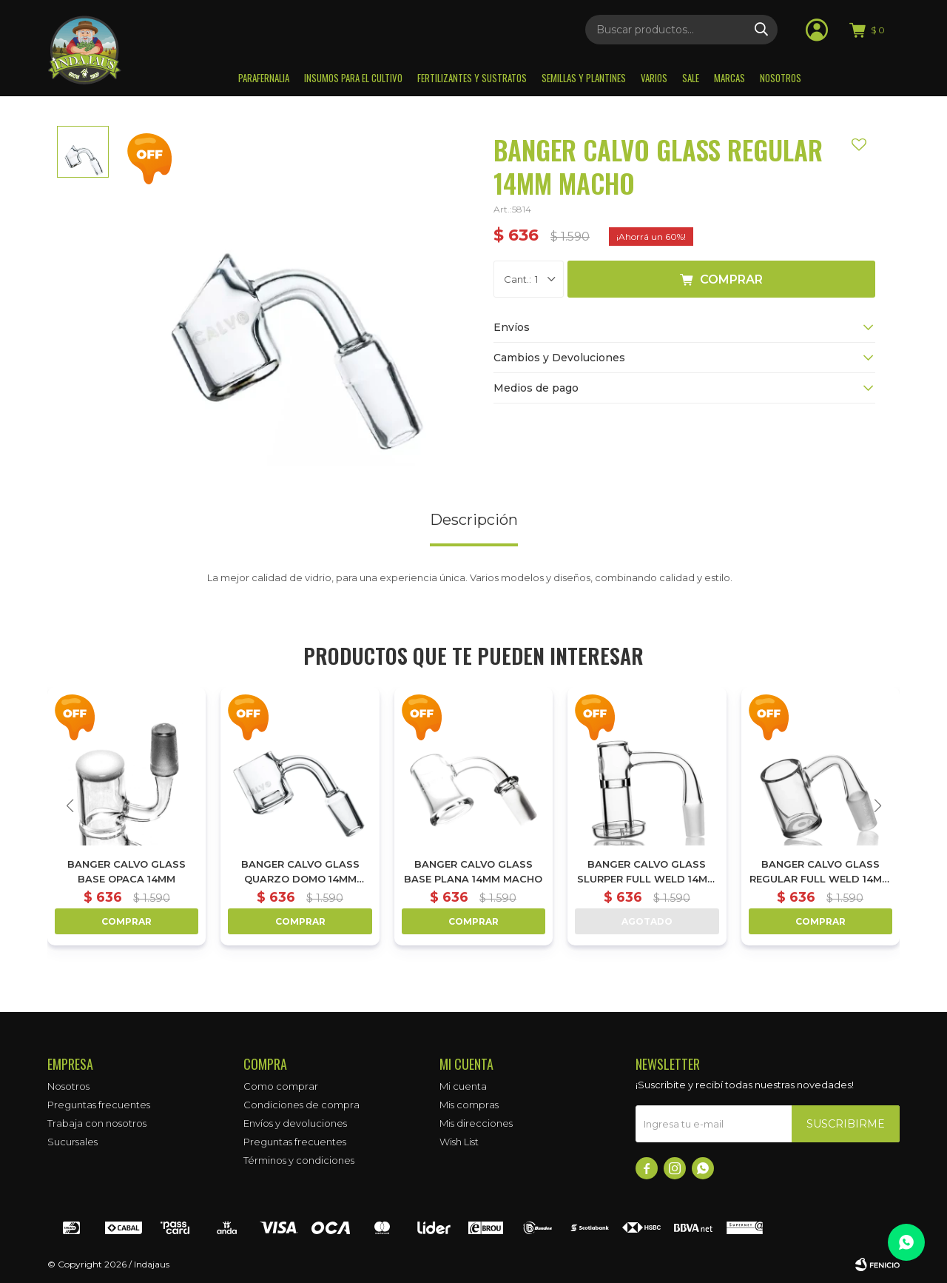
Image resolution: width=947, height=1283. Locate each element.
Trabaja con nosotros (96, 1123)
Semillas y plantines (584, 77)
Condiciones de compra (301, 1105)
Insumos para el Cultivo (353, 77)
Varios (654, 77)
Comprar (731, 279)
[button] (877, 805)
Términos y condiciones (298, 1160)
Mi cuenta (463, 1086)
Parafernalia (263, 77)
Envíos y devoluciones (295, 1123)
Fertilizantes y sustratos (472, 77)
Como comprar (280, 1086)
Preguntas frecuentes (98, 1105)
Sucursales (72, 1142)
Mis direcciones (476, 1123)
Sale (690, 77)
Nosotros (780, 77)
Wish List (459, 1142)
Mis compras (469, 1105)
